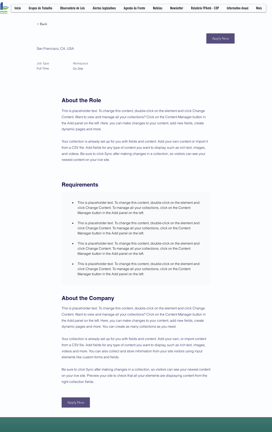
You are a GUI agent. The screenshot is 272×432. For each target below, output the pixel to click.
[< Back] (52, 24)
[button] (220, 38)
